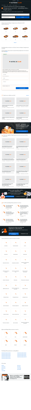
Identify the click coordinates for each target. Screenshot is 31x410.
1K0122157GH (3, 367)
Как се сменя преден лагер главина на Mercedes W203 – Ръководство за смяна (24, 220)
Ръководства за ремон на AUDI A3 (21, 353)
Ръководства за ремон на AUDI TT (6, 357)
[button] (15, 61)
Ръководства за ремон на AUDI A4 (6, 353)
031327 (2, 369)
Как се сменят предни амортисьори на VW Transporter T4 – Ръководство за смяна (10, 213)
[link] (6, 51)
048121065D (19, 367)
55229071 (3, 365)
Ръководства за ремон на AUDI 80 (21, 354)
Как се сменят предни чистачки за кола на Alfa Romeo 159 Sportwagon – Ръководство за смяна (24, 213)
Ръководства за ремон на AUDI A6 (6, 354)
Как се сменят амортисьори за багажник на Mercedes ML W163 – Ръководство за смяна (24, 206)
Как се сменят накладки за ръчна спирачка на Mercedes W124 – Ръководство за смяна (10, 220)
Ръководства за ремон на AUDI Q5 (6, 358)
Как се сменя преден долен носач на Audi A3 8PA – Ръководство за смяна (9, 206)
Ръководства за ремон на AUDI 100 (22, 357)
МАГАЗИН (14, 0)
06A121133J (19, 365)
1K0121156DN (19, 368)
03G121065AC (19, 369)
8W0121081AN (3, 368)
